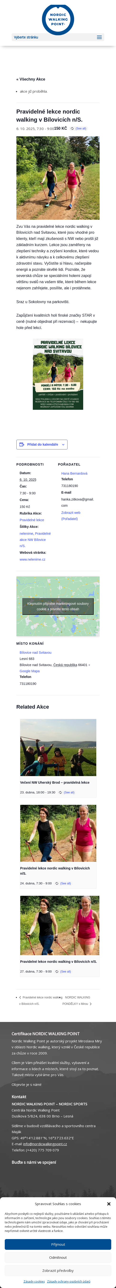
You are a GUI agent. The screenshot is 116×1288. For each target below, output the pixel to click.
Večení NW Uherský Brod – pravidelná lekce (55, 782)
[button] (108, 1204)
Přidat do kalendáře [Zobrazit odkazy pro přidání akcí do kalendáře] (42, 444)
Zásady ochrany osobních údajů (68, 1281)
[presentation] (58, 747)
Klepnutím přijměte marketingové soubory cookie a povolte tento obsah (58, 606)
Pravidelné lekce (32, 520)
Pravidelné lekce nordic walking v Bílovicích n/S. (58, 962)
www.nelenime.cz (32, 559)
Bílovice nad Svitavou (36, 652)
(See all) (81, 128)
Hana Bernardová (74, 473)
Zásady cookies (34, 1281)
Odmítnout (58, 1257)
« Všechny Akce (30, 79)
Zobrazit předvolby (58, 1270)
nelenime (26, 533)
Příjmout (58, 1244)
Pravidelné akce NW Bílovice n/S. (35, 540)
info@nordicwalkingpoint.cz (45, 1143)
